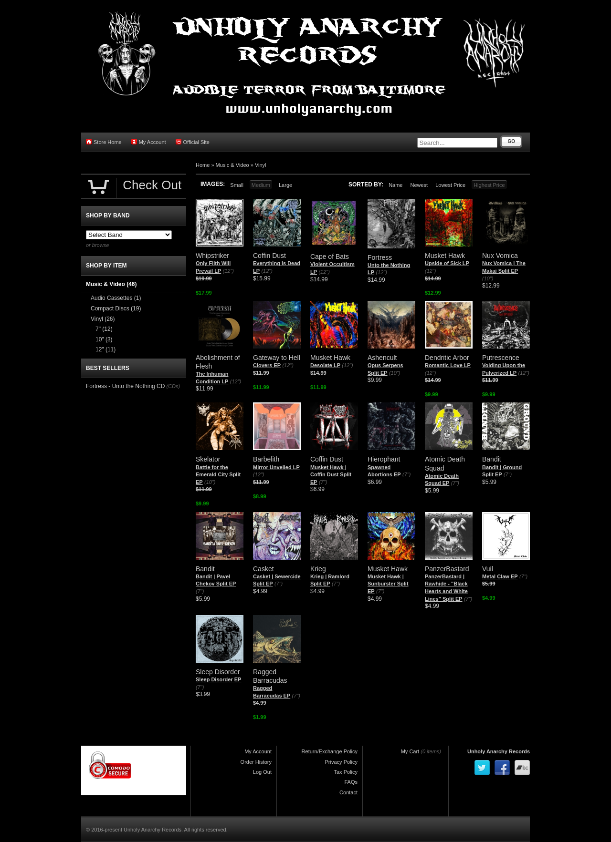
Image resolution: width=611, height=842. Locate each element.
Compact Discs (116, 308)
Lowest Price (450, 185)
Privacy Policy (341, 762)
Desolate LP (325, 365)
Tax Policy (346, 772)
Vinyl (260, 165)
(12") (228, 271)
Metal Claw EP (500, 576)
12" (105, 349)
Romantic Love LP (448, 365)
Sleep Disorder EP (218, 679)
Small (236, 185)
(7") (323, 482)
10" (104, 339)
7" (104, 329)
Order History (256, 762)
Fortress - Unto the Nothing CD (125, 386)
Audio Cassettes (116, 298)
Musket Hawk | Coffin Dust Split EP (330, 474)
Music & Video (232, 165)
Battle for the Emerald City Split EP (218, 474)
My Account (148, 142)
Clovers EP (267, 365)
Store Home (104, 142)
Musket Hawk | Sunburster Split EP (388, 584)
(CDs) (173, 386)
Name (395, 185)
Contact (348, 792)
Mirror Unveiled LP (276, 467)
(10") (487, 278)
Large (285, 185)
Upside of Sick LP (447, 263)
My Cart (410, 751)
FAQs (351, 782)
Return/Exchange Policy (330, 751)
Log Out (262, 772)
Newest (419, 185)
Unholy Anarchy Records (498, 751)
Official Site (193, 142)
